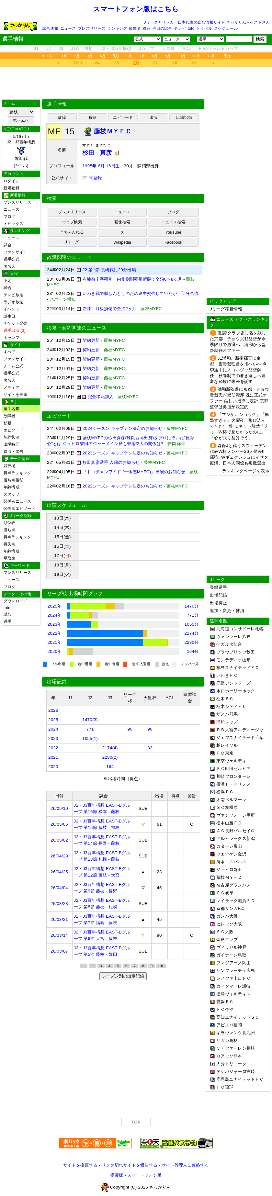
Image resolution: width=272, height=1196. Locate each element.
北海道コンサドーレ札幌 (240, 628)
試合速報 (50, 28)
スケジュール (226, 28)
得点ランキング (17, 473)
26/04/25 (59, 871)
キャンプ (11, 337)
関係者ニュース (17, 501)
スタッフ (11, 494)
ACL (187, 48)
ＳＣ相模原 (227, 807)
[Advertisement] (136, 83)
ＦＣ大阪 (224, 931)
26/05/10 (59, 808)
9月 (168, 56)
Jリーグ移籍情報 (226, 309)
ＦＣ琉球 (224, 1087)
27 (155, 63)
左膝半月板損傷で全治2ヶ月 (110, 308)
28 (175, 63)
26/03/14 (59, 935)
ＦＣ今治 (224, 1009)
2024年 (55, 615)
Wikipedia (122, 242)
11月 (196, 56)
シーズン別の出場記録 (123, 976)
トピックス (13, 223)
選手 (7, 621)
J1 (36, 48)
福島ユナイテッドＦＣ (237, 667)
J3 (61, 48)
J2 (48, 48)
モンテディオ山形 (233, 659)
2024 (53, 729)
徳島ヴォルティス (233, 993)
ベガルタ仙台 (229, 644)
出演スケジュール (66, 505)
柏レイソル (227, 745)
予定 (227, 56)
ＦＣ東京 (224, 753)
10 (161, 966)
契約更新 (91, 340)
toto (191, 28)
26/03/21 (59, 919)
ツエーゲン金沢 (231, 854)
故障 (62, 117)
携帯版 (116, 1175)
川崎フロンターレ (233, 776)
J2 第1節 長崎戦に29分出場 (109, 269)
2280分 (192, 642)
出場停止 (218, 602)
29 (194, 63)
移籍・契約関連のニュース (77, 327)
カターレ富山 (229, 846)
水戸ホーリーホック (235, 690)
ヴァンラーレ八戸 (233, 636)
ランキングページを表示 (245, 470)
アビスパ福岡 (229, 1025)
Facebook (173, 242)
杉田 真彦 (100, 153)
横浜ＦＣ (224, 791)
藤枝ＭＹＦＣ (229, 877)
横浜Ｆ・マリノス (233, 784)
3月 (90, 56)
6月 (129, 56)
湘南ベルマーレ (231, 799)
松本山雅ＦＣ (229, 823)
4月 (103, 56)
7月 (142, 56)
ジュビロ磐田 (229, 869)
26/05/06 (59, 824)
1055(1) (90, 738)
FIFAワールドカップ (218, 48)
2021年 (55, 642)
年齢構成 (11, 487)
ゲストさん (260, 22)
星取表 (10, 558)
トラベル (204, 28)
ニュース (68, 28)
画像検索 (122, 222)
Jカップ (146, 48)
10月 (182, 56)
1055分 (192, 624)
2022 (53, 747)
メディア (11, 387)
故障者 (135, 28)
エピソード (13, 430)
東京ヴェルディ (231, 760)
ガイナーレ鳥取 (231, 955)
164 (110, 766)
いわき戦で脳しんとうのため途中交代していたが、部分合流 (140, 293)
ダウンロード (15, 601)
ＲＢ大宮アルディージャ (240, 729)
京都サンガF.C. (231, 908)
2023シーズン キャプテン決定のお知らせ (123, 453)
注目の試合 (162, 28)
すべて (10, 352)
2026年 (47, 56)
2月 (77, 56)
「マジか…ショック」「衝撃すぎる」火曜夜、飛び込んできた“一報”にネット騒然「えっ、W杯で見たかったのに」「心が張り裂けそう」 (239, 426)
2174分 (192, 633)
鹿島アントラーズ (233, 683)
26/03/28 (59, 903)
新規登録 (11, 188)
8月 (155, 56)
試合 (7, 245)
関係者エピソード (19, 508)
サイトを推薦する (80, 1165)
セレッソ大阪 (229, 924)
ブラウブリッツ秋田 (235, 652)
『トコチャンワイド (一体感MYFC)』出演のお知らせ (134, 471)
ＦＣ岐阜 (224, 892)
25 (116, 63)
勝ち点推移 (13, 480)
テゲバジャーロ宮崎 (235, 1071)
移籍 (146, 28)
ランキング (117, 28)
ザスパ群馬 (227, 714)
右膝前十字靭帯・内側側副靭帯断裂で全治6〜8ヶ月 (132, 279)
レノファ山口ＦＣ (233, 978)
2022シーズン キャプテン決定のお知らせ (123, 486)
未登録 (92, 177)
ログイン (11, 181)
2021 (53, 757)
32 (149, 747)
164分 (192, 651)
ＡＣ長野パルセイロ (235, 830)
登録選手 (218, 587)
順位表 (10, 522)
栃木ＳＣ (224, 698)
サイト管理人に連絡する (185, 1165)
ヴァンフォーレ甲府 (235, 815)
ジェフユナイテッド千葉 (240, 737)
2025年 (55, 606)
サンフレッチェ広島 (235, 970)
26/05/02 (59, 840)
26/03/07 (59, 951)
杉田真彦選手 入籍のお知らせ (111, 462)
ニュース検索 (173, 222)
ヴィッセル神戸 (231, 947)
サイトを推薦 (15, 394)
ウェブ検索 (72, 222)
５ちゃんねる (72, 232)
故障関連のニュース (69, 257)
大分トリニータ (231, 1063)
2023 (53, 738)
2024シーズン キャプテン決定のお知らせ (123, 428)
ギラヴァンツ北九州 (235, 1032)
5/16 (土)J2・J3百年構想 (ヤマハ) (21, 151)
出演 (153, 117)
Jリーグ (72, 242)
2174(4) (110, 747)
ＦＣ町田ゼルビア (233, 768)
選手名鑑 (11, 409)
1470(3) (90, 719)
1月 (64, 56)
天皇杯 (168, 48)
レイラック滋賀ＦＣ (235, 900)
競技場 (10, 466)
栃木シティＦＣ (231, 706)
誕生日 (10, 316)
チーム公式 (13, 366)
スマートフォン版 (144, 1175)
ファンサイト (15, 252)
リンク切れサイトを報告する (129, 1165)
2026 (53, 710)
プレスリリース (92, 28)
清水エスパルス (231, 861)
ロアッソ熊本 (229, 1056)
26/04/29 (59, 856)
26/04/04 (59, 887)
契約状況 (11, 437)
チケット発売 (15, 323)
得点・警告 (13, 451)
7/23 (78, 63)
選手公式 (11, 259)
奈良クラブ (227, 939)
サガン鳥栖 (227, 1040)
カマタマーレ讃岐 (233, 986)
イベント (11, 309)
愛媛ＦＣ (224, 1001)
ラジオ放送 (13, 302)
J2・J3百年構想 (116, 48)
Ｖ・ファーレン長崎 (235, 1048)
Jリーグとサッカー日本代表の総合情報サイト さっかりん (195, 22)
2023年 (55, 624)
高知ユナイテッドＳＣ (237, 1017)
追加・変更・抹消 (227, 610)
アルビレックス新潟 (235, 838)
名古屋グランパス (233, 885)
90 (130, 729)
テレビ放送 (13, 295)
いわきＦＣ (227, 675)
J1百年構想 (82, 48)
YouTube (173, 232)
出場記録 (184, 117)
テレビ (180, 28)
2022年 (55, 633)
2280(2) (110, 757)
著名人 (10, 266)
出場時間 (11, 444)
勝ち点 (10, 530)
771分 (192, 615)
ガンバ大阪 (227, 916)
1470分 (192, 606)
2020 (53, 766)
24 (97, 63)
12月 (211, 56)
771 (90, 729)
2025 (53, 719)
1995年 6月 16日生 (100, 165)
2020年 (55, 651)
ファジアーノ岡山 (233, 962)
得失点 (10, 544)
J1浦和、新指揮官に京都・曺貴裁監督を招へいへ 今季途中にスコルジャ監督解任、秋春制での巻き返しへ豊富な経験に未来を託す (238, 370)
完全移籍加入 (101, 396)
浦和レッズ (227, 722)
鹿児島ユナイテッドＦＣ (240, 1079)
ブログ (10, 216)
